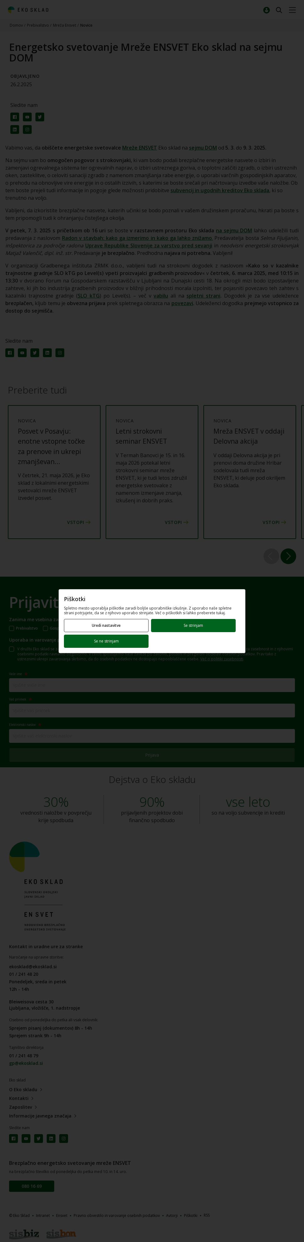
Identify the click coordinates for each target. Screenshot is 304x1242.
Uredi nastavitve (106, 625)
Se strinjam (193, 625)
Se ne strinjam (106, 641)
